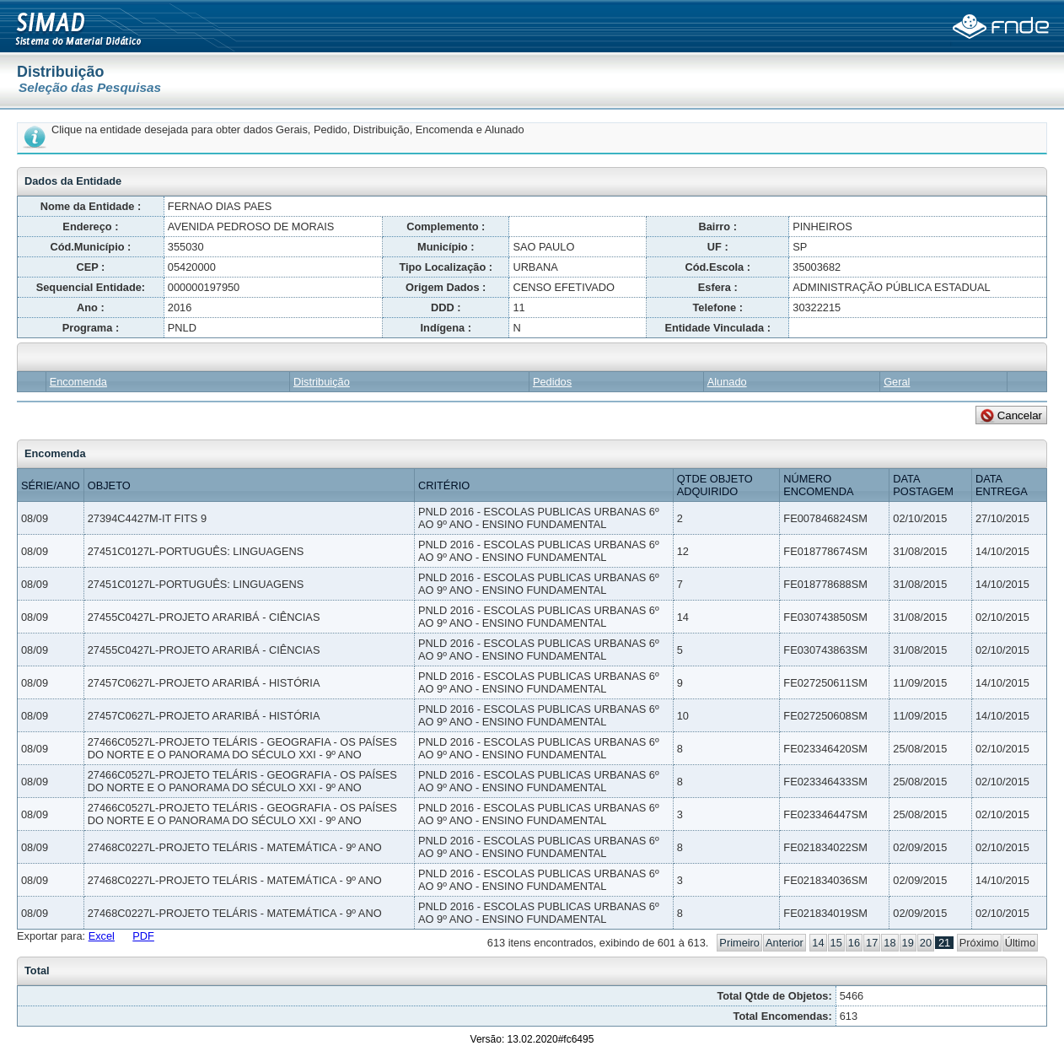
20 (926, 942)
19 (908, 942)
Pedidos (552, 381)
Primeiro (739, 942)
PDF (143, 936)
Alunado (727, 381)
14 (818, 942)
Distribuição (321, 381)
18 (889, 942)
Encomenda (78, 381)
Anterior (784, 942)
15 (836, 942)
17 (872, 942)
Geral (897, 381)
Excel (102, 936)
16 (854, 942)
